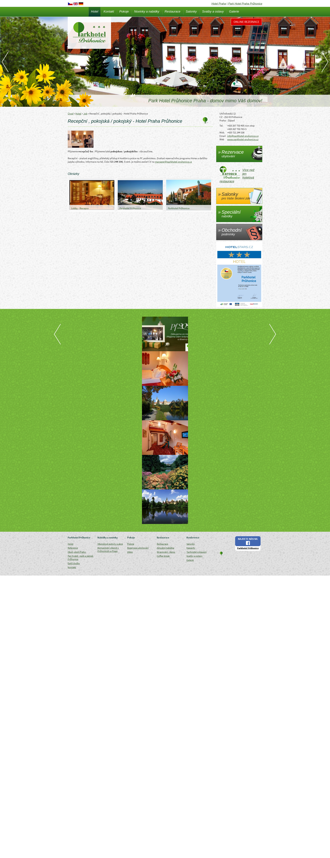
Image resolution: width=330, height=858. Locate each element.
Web (221, 139)
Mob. (222, 132)
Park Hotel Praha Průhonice (245, 3)
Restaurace (172, 11)
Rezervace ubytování (137, 547)
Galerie (234, 11)
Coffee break (163, 556)
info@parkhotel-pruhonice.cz (242, 136)
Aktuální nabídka (165, 547)
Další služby (74, 563)
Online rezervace (246, 22)
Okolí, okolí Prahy (77, 552)
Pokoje (124, 11)
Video (130, 552)
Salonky (191, 11)
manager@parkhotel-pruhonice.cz (173, 161)
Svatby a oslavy (213, 11)
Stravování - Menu (166, 552)
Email (222, 136)
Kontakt (108, 11)
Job (85, 113)
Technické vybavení (196, 552)
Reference (73, 547)
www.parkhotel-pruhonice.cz (242, 139)
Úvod (70, 113)
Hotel (94, 11)
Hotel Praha (218, 3)
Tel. (221, 125)
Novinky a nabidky (146, 11)
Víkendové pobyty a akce (110, 543)
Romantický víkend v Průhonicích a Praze (108, 549)
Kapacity (190, 547)
